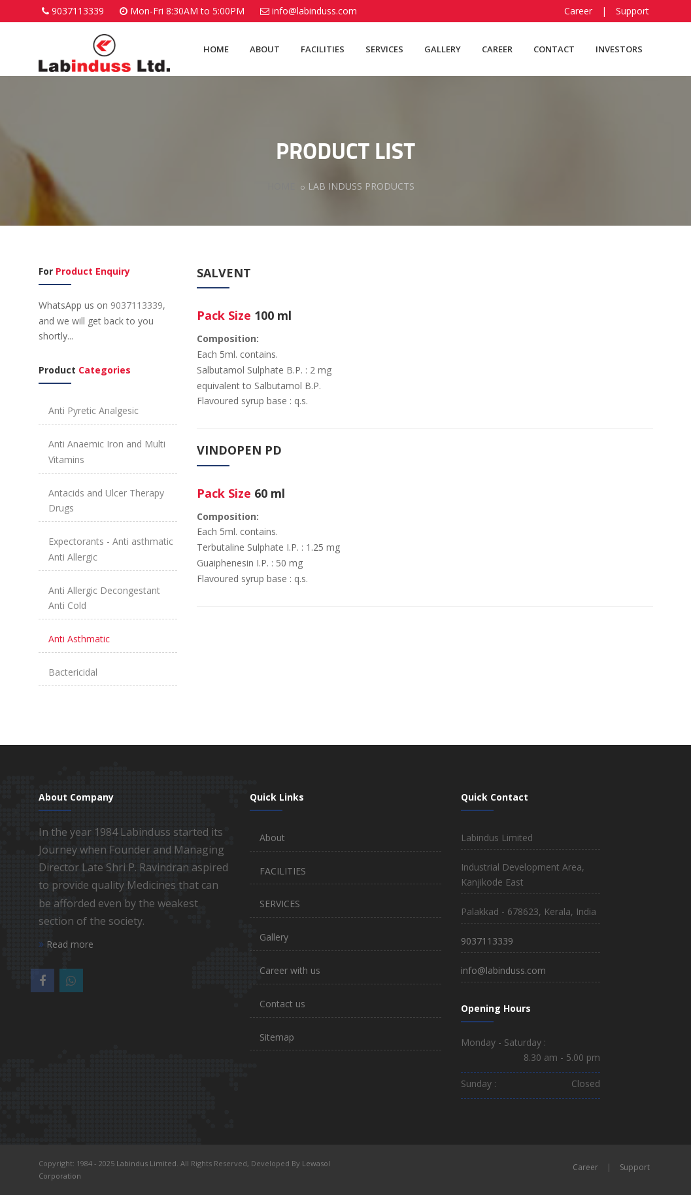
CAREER (497, 49)
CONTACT (554, 49)
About (272, 837)
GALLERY (442, 49)
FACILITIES (323, 49)
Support (632, 11)
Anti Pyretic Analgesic (93, 410)
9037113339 (78, 11)
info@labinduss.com (314, 11)
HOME (216, 49)
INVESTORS (619, 49)
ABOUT (265, 49)
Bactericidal (72, 672)
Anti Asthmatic (79, 638)
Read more (66, 944)
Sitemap (277, 1037)
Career (578, 11)
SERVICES (384, 49)
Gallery (274, 937)
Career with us (290, 970)
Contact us (282, 1003)
